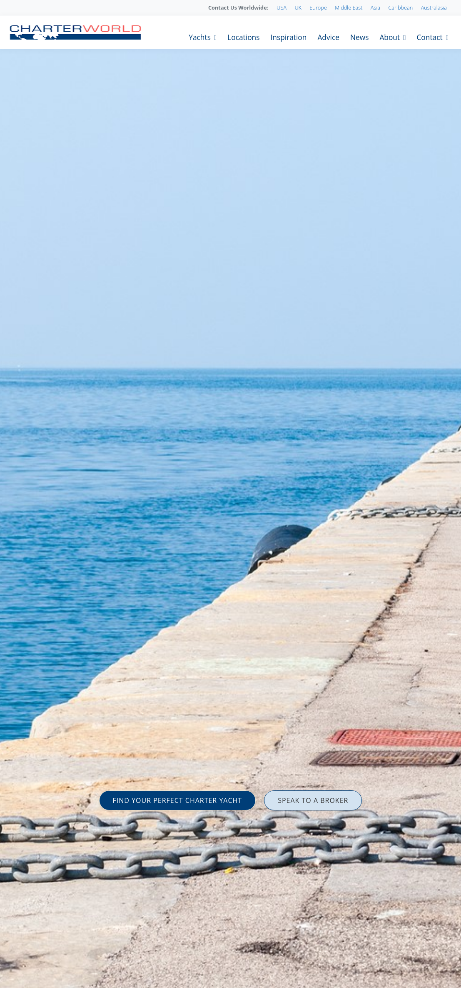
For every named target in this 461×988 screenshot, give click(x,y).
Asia (375, 7)
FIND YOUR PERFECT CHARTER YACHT (177, 800)
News (359, 37)
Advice (328, 37)
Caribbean (400, 7)
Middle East (348, 7)
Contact (429, 37)
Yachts (200, 37)
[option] (230, 494)
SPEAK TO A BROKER (313, 800)
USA (282, 7)
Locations (243, 37)
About (389, 37)
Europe (318, 7)
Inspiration (288, 37)
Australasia (434, 7)
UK (298, 7)
